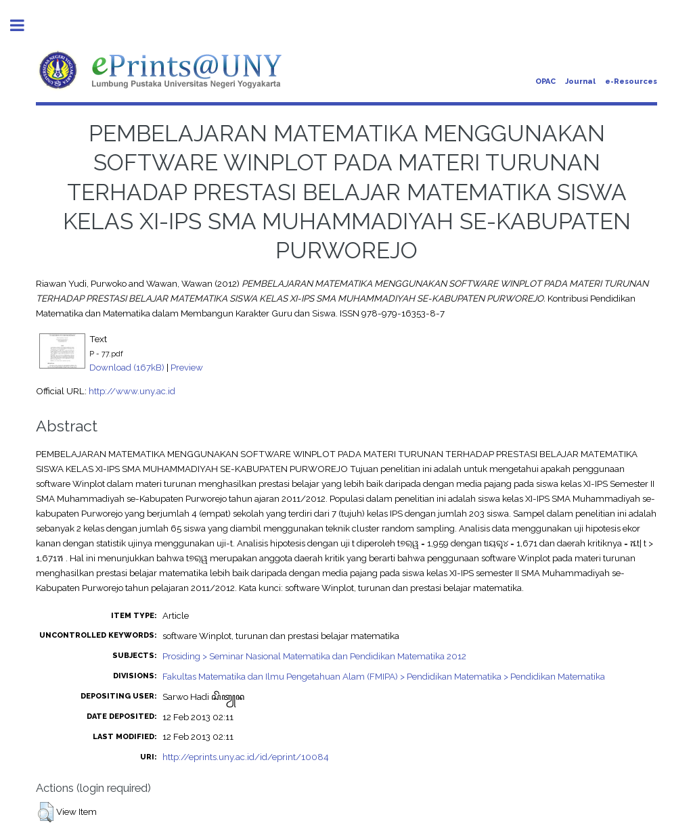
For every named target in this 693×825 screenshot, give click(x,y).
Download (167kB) (126, 367)
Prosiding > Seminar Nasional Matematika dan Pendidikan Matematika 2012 (314, 656)
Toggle (24, 25)
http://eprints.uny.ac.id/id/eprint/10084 (245, 756)
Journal (580, 81)
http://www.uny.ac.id (132, 390)
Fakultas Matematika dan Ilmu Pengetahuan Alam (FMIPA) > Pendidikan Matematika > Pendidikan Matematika (383, 676)
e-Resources (631, 81)
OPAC (545, 81)
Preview (187, 367)
